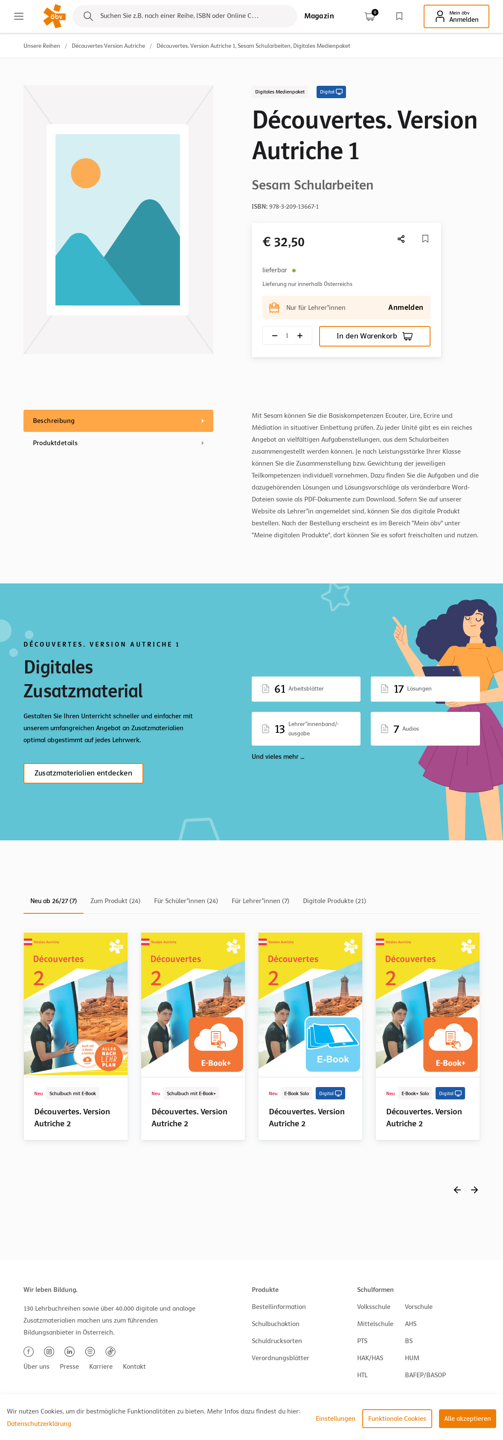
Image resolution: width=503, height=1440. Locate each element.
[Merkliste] (425, 238)
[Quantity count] (287, 335)
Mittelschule (375, 1324)
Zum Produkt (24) (115, 901)
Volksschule (373, 1307)
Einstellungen (335, 1419)
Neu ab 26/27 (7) (53, 901)
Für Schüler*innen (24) (186, 901)
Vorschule (419, 1307)
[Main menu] (19, 16)
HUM (412, 1358)
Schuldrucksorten (277, 1341)
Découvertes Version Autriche (108, 46)
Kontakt (134, 1366)
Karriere (101, 1366)
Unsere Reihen (41, 46)
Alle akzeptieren (467, 1419)
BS (409, 1341)
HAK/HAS (370, 1358)
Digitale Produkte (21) (334, 901)
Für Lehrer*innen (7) (260, 901)
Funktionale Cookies (397, 1419)
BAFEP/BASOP (425, 1375)
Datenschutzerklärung (39, 1424)
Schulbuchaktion (275, 1324)
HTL (362, 1375)
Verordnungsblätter (280, 1358)
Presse (69, 1366)
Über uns (36, 1366)
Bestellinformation (279, 1307)
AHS (410, 1324)
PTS (362, 1341)
